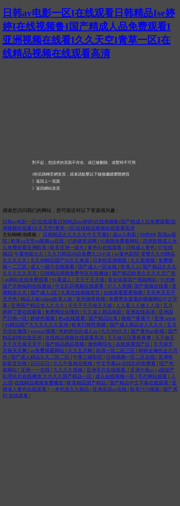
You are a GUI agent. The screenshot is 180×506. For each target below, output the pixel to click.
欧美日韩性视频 (89, 324)
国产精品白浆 (103, 318)
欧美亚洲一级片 (67, 247)
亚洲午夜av (143, 370)
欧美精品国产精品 (87, 382)
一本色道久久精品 (70, 389)
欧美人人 (130, 266)
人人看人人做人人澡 (138, 305)
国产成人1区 (44, 292)
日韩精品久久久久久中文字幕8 (76, 234)
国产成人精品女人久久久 (137, 324)
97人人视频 (119, 286)
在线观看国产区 (133, 344)
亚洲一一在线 (36, 370)
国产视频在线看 (152, 286)
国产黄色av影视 (148, 331)
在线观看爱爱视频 (123, 292)
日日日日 (40, 363)
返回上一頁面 (48, 181)
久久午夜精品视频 (73, 363)
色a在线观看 (72, 318)
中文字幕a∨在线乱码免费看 (126, 363)
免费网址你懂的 (63, 312)
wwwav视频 (43, 331)
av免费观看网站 (48, 350)
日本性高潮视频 (110, 260)
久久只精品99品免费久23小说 (79, 254)
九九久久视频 (68, 370)
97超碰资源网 (82, 241)
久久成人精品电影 (103, 312)
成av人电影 (125, 234)
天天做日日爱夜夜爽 (129, 337)
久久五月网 (81, 350)
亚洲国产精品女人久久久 (38, 305)
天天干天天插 (90, 279)
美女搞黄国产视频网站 (133, 279)
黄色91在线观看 (105, 247)
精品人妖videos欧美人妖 (47, 299)
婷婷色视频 (43, 318)
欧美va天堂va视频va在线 (38, 241)
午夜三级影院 (88, 357)
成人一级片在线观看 (53, 266)
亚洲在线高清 (141, 312)
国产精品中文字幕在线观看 (140, 382)
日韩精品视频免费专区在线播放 (75, 273)
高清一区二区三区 (116, 350)
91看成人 (62, 279)
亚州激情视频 (91, 299)
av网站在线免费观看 (27, 279)
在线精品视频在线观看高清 (75, 337)
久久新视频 (143, 260)
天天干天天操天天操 (90, 305)
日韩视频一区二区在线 (131, 357)
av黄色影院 (126, 254)
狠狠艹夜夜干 (136, 318)
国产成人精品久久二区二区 (41, 357)
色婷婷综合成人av (79, 331)
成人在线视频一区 (115, 376)
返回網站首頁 (48, 188)
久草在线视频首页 (81, 292)
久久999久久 (114, 331)
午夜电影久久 (29, 254)
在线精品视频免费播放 (39, 382)
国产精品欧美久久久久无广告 (144, 273)
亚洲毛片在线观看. (107, 370)
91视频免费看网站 (120, 241)
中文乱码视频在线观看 (80, 286)
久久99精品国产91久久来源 (60, 260)
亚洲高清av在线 (110, 389)
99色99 (147, 234)
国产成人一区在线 (98, 266)
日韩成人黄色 (141, 247)
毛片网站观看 (153, 376)
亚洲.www (165, 318)
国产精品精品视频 (65, 344)
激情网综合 (100, 344)
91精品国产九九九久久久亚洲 (37, 324)
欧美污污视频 (145, 389)
